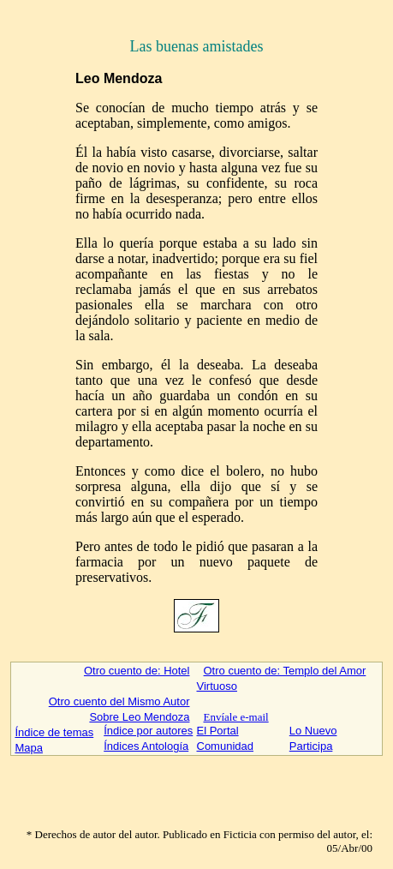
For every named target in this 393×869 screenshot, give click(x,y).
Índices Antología (146, 746)
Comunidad (225, 746)
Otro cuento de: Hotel (137, 670)
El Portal (218, 730)
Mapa (29, 747)
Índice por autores (148, 730)
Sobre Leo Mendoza (139, 716)
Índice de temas (54, 732)
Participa (311, 746)
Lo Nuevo (313, 730)
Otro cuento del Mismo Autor (119, 701)
